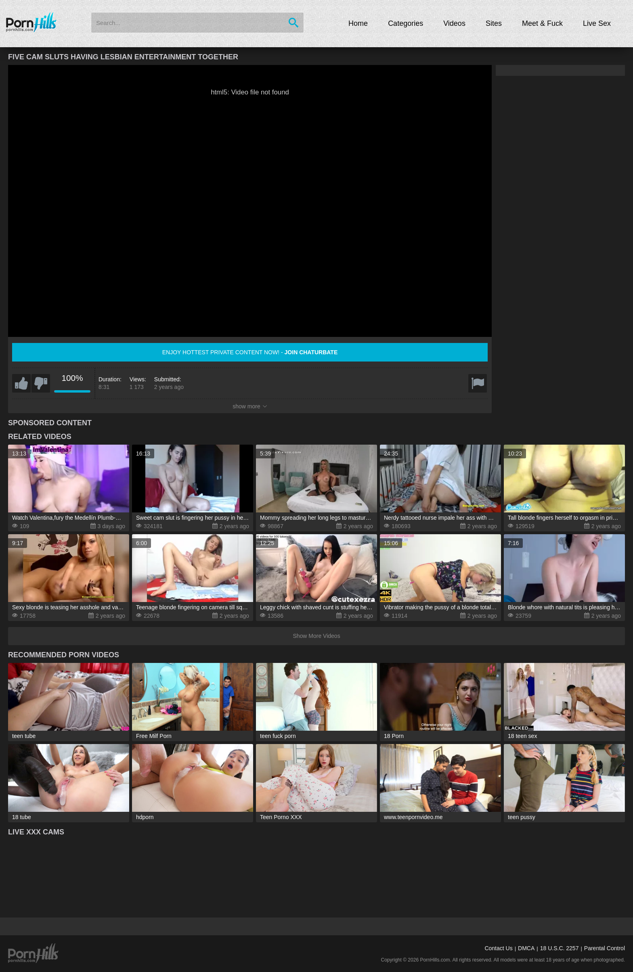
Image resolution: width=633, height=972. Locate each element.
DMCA (526, 948)
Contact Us (498, 948)
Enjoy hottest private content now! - (250, 352)
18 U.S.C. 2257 (559, 948)
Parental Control (604, 948)
